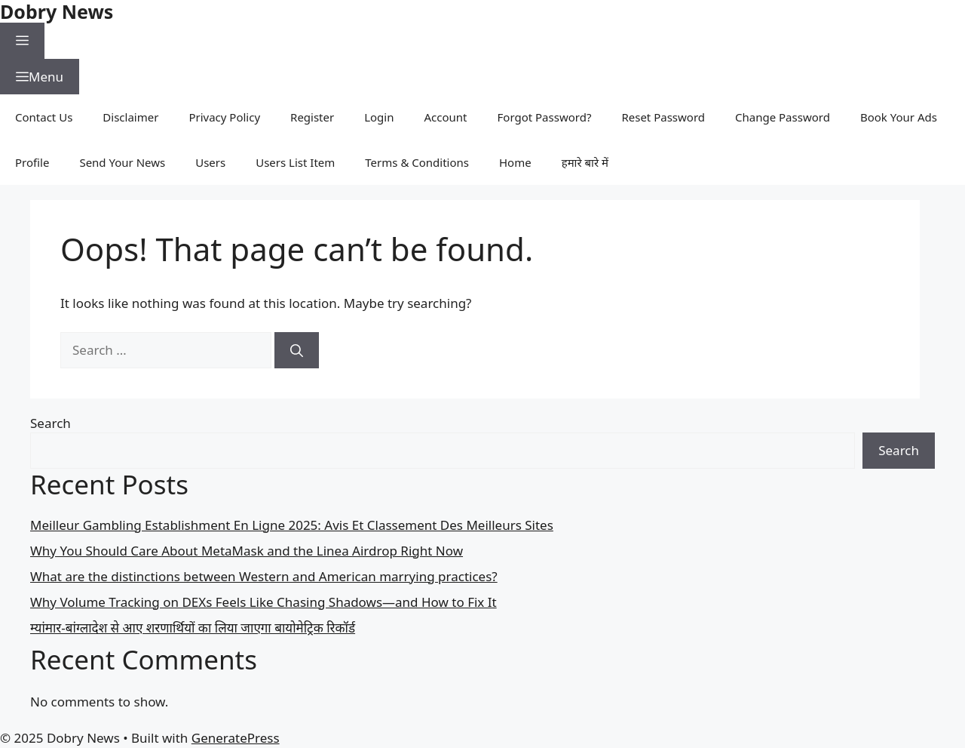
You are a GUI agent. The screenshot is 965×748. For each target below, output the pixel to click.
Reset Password (663, 117)
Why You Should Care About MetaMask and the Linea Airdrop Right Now (246, 550)
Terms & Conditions (417, 162)
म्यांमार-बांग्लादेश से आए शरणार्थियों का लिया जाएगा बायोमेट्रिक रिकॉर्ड (192, 627)
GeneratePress (235, 737)
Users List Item (295, 162)
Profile (32, 162)
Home (515, 162)
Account (445, 117)
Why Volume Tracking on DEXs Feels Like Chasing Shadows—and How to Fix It (263, 602)
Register (312, 117)
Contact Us (43, 117)
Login (379, 117)
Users (210, 162)
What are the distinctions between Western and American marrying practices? (264, 576)
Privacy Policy (224, 117)
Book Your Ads (898, 117)
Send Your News (122, 162)
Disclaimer (130, 117)
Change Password (782, 117)
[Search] (296, 350)
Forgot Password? (545, 117)
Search (50, 423)
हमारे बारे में (585, 162)
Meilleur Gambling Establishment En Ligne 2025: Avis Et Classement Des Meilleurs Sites (291, 525)
